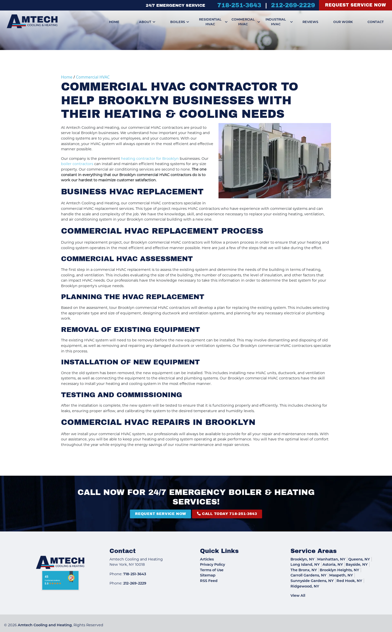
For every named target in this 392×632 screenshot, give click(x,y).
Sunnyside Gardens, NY (312, 580)
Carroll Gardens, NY (308, 575)
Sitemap (208, 575)
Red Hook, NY (349, 580)
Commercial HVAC (93, 77)
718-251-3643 (239, 5)
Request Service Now (355, 5)
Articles (207, 559)
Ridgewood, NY (304, 586)
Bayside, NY (357, 564)
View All (297, 595)
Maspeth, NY (341, 575)
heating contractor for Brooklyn (150, 158)
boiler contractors (77, 164)
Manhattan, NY (331, 559)
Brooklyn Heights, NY (339, 570)
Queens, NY (359, 559)
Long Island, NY (305, 564)
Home (66, 77)
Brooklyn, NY (302, 559)
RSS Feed (209, 580)
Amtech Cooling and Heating (45, 625)
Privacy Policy (212, 564)
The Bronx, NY (303, 570)
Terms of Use (212, 570)
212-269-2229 (293, 5)
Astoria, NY (332, 564)
